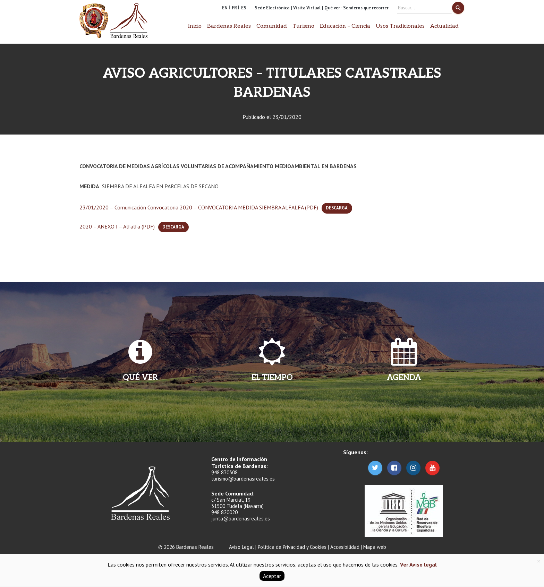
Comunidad (271, 26)
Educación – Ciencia (345, 26)
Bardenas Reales (229, 26)
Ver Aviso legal (418, 564)
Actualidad (444, 26)
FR (234, 8)
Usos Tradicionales (400, 26)
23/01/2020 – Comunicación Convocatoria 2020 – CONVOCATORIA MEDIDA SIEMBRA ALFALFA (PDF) (198, 207)
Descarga (337, 208)
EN (225, 8)
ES (243, 8)
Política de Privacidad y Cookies (292, 547)
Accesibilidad (344, 547)
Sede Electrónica (272, 8)
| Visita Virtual (306, 8)
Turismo (303, 26)
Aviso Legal (241, 547)
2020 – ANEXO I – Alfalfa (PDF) (117, 226)
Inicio (195, 26)
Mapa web (374, 547)
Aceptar (272, 575)
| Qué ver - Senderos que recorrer (355, 8)
